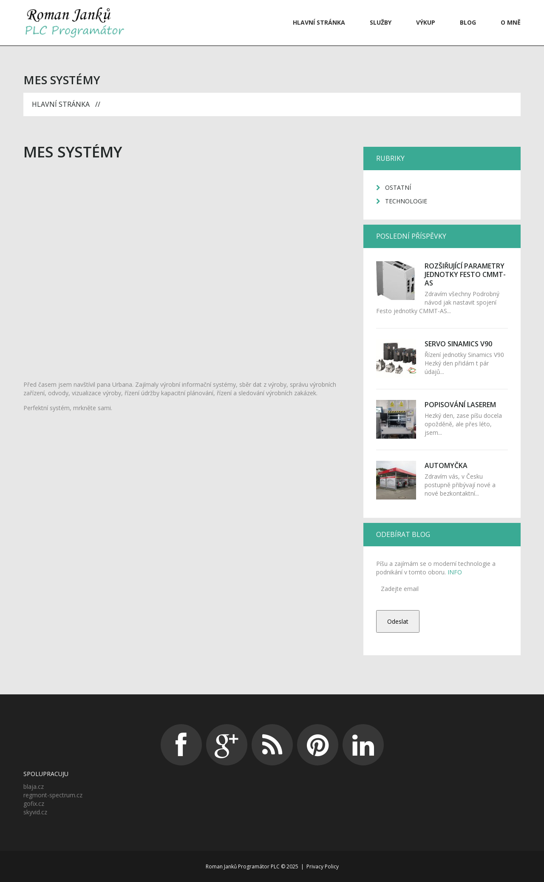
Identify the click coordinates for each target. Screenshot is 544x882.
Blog (468, 22)
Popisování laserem (460, 404)
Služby (380, 22)
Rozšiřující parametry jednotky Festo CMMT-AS (465, 274)
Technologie (406, 201)
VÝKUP (425, 22)
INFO (454, 572)
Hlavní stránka (319, 22)
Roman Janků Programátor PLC (243, 866)
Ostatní (398, 187)
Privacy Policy (322, 866)
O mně (511, 22)
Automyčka (446, 465)
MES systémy (72, 152)
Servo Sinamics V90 (458, 343)
